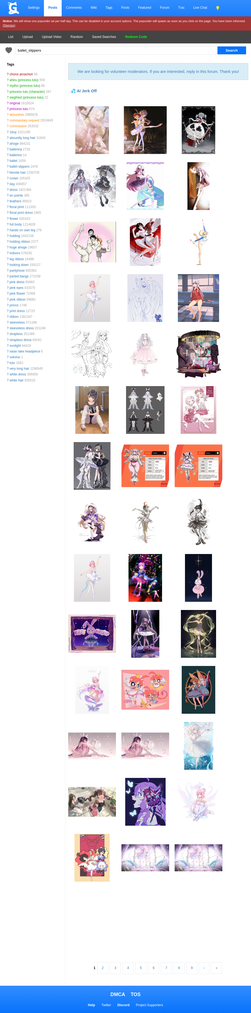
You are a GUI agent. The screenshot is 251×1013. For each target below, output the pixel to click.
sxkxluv (15, 357)
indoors (15, 253)
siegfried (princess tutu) (27, 97)
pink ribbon (18, 299)
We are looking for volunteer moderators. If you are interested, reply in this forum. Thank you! (158, 71)
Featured (144, 8)
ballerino (16, 155)
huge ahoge (18, 247)
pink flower (17, 293)
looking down (19, 265)
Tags (109, 8)
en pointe (16, 195)
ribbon (14, 317)
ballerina (16, 149)
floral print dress (21, 213)
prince (14, 305)
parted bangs (19, 276)
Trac (181, 8)
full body (16, 224)
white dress (18, 374)
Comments (74, 8)
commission (18, 126)
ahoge (14, 144)
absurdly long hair (22, 138)
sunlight (15, 346)
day (12, 184)
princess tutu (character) (27, 92)
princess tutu (19, 109)
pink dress (17, 282)
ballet (13, 161)
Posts (52, 8)
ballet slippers (19, 166)
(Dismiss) (9, 25)
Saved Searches (104, 37)
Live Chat (200, 8)
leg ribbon (17, 259)
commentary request (24, 120)
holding (15, 236)
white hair (16, 380)
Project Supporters (149, 1005)
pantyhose (17, 270)
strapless (16, 334)
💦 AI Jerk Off (84, 91)
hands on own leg (22, 230)
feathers (15, 201)
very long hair (19, 369)
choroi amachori (21, 74)
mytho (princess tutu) (25, 86)
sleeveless (17, 322)
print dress (17, 311)
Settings (34, 8)
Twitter (106, 1005)
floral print (17, 207)
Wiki (94, 8)
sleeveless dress (22, 328)
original (15, 103)
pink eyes (16, 288)
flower (14, 219)
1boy (13, 132)
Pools (125, 8)
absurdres (17, 115)
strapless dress (21, 340)
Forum (164, 8)
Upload (27, 37)
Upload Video (51, 37)
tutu (12, 363)
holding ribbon (20, 242)
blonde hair (18, 172)
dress (13, 190)
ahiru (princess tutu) (24, 80)
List (10, 37)
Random (77, 37)
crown (14, 178)
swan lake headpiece (25, 351)
